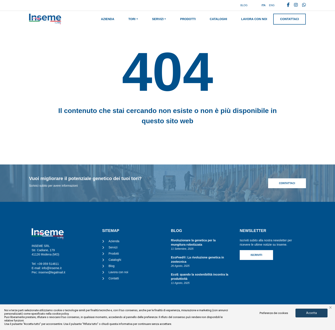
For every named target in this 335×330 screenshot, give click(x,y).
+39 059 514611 (48, 263)
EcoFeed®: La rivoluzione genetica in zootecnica (197, 259)
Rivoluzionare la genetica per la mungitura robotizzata (193, 242)
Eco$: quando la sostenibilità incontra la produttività (199, 276)
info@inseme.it (52, 268)
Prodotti (187, 19)
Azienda (107, 19)
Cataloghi (218, 19)
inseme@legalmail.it (51, 272)
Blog (243, 5)
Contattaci (289, 19)
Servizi (158, 19)
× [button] (330, 308)
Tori (131, 19)
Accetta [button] (311, 313)
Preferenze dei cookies (274, 313)
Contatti (114, 278)
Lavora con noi (254, 19)
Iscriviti (256, 255)
